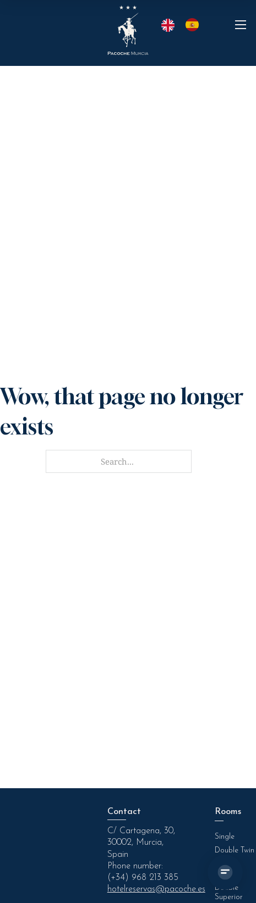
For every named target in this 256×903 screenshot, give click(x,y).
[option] (195, 24)
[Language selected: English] (185, 24)
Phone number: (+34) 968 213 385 (142, 872)
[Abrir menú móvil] (240, 24)
